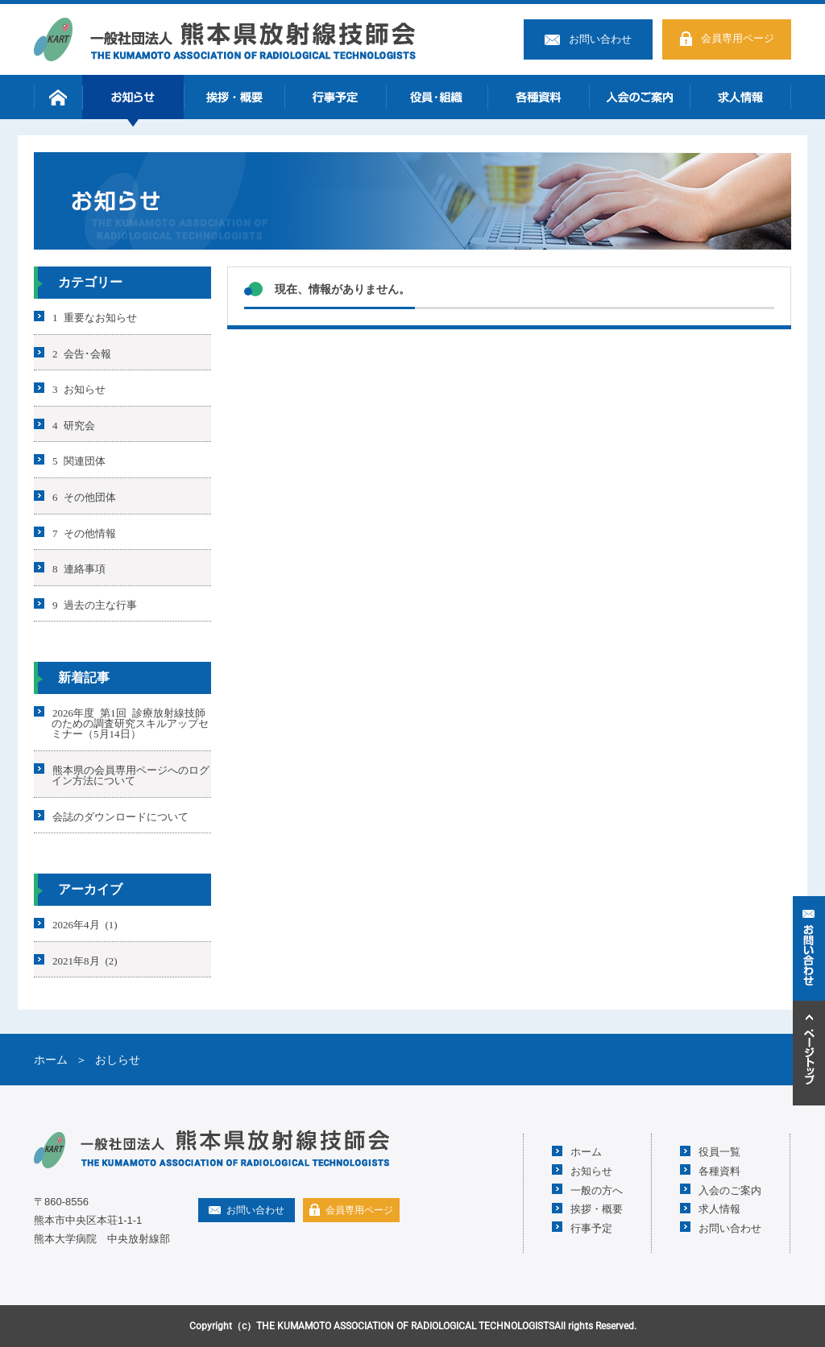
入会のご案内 (639, 97)
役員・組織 (436, 97)
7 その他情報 (84, 532)
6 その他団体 (84, 496)
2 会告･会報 (81, 352)
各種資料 (538, 97)
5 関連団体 (79, 460)
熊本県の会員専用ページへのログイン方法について (130, 774)
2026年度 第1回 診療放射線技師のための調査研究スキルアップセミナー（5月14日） (130, 722)
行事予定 (335, 97)
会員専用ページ (737, 38)
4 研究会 (73, 424)
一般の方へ (596, 1189)
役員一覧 (719, 1151)
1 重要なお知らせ (94, 317)
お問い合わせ (600, 39)
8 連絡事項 (79, 568)
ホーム (58, 97)
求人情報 (740, 97)
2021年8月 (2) (85, 959)
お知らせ (133, 97)
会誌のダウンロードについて (120, 815)
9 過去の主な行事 (94, 603)
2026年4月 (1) (85, 924)
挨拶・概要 (234, 97)
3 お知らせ (79, 388)
